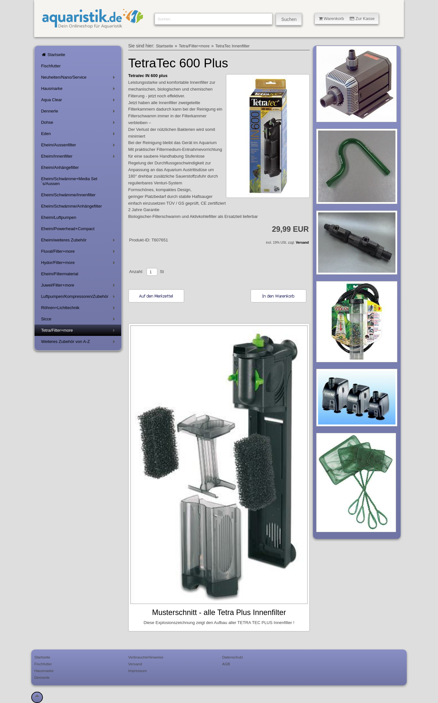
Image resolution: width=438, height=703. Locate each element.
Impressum (137, 671)
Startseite (53, 54)
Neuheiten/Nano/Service (79, 78)
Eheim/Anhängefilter (60, 167)
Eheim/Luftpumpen (58, 217)
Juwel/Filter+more (79, 286)
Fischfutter (51, 65)
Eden (79, 135)
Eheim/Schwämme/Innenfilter (68, 194)
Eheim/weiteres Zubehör (79, 241)
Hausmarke (79, 89)
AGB (226, 664)
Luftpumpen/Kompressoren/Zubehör (79, 297)
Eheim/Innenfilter (79, 157)
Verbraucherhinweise (145, 657)
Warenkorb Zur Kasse (347, 18)
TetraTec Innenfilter (232, 46)
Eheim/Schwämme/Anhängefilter (71, 206)
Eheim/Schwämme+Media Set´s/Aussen (69, 181)
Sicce (79, 320)
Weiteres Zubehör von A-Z (79, 343)
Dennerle (79, 112)
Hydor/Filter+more (79, 264)
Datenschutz (232, 657)
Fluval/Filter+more (79, 252)
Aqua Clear (79, 101)
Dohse (79, 123)
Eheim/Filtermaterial (59, 273)
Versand (302, 242)
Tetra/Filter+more (79, 331)
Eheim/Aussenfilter (79, 146)
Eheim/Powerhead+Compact (67, 228)
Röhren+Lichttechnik (79, 309)
